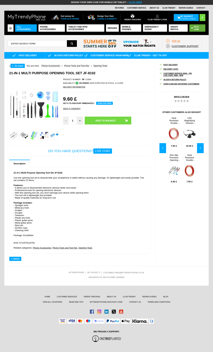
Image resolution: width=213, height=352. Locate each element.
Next (200, 148)
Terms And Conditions (159, 302)
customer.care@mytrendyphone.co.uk (123, 273)
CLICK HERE (135, 2)
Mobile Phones (126, 28)
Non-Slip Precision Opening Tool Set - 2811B (174, 157)
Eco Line (195, 28)
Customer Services (67, 297)
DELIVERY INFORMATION (74, 87)
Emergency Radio (152, 28)
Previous (162, 148)
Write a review (181, 97)
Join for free (104, 103)
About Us (154, 8)
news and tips (76, 302)
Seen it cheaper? (72, 109)
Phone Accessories (48, 28)
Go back (19, 66)
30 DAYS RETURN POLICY (172, 80)
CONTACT (200, 8)
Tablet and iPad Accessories (77, 28)
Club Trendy (169, 8)
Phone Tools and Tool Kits (64, 248)
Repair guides (186, 8)
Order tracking (92, 297)
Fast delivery (168, 65)
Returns (119, 8)
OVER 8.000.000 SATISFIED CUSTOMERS (179, 84)
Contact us (135, 302)
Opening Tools (85, 248)
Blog (165, 297)
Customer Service (136, 8)
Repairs (112, 28)
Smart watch (174, 28)
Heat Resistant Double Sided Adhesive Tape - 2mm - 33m (174, 120)
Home (47, 297)
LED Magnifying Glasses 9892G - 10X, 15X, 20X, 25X (189, 120)
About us (111, 297)
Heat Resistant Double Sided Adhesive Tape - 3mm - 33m (189, 157)
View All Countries (52, 302)
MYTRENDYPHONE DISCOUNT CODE (106, 302)
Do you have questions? (80, 151)
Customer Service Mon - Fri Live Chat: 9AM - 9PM (175, 74)
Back (15, 259)
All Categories (24, 28)
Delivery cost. (168, 69)
